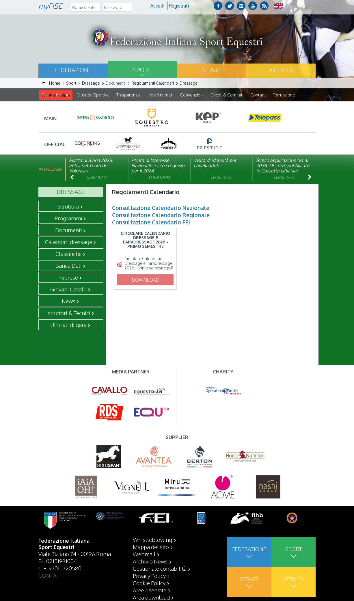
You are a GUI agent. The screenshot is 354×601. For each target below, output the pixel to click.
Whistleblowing (152, 539)
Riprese (68, 277)
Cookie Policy (149, 582)
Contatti (258, 95)
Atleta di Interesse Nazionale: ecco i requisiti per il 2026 (158, 166)
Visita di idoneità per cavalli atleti (215, 163)
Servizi (212, 70)
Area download (151, 597)
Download (145, 280)
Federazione (73, 70)
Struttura (68, 206)
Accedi (157, 6)
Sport (142, 70)
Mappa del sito (151, 546)
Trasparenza (128, 95)
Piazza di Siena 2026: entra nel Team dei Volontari (91, 166)
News (68, 301)
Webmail (144, 553)
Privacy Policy (149, 575)
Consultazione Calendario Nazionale (160, 207)
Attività (281, 70)
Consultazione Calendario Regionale (161, 215)
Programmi (68, 218)
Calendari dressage (68, 242)
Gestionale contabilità (160, 568)
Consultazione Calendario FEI (151, 222)
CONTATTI (51, 575)
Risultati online (56, 95)
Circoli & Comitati (226, 95)
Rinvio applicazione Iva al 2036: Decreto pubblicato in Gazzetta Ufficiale (282, 166)
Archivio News (150, 561)
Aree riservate (149, 590)
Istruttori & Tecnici (68, 313)
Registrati (179, 6)
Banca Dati (68, 265)
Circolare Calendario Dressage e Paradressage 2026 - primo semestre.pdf (148, 264)
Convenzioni (192, 95)
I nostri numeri (160, 95)
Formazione (284, 95)
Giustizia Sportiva (93, 95)
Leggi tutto (96, 177)
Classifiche (68, 253)
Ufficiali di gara (68, 324)
